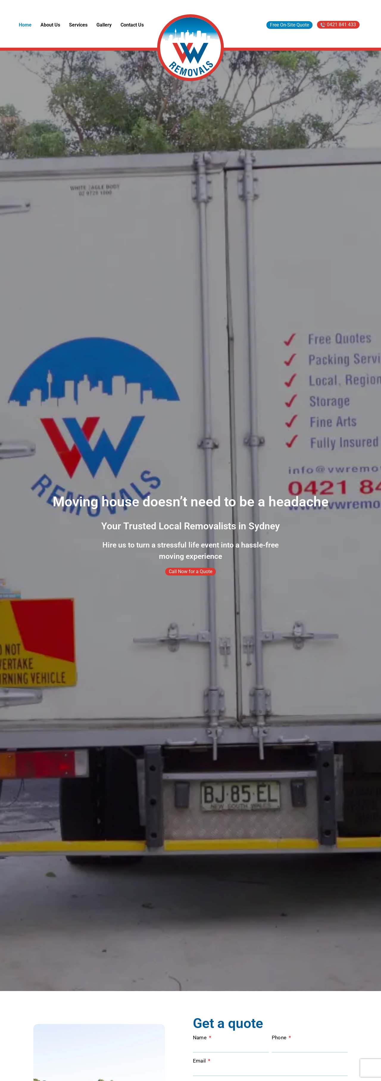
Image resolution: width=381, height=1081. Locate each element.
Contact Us (132, 25)
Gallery (104, 25)
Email (200, 1060)
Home (25, 25)
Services (78, 25)
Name (200, 1037)
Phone (280, 1037)
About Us (50, 25)
